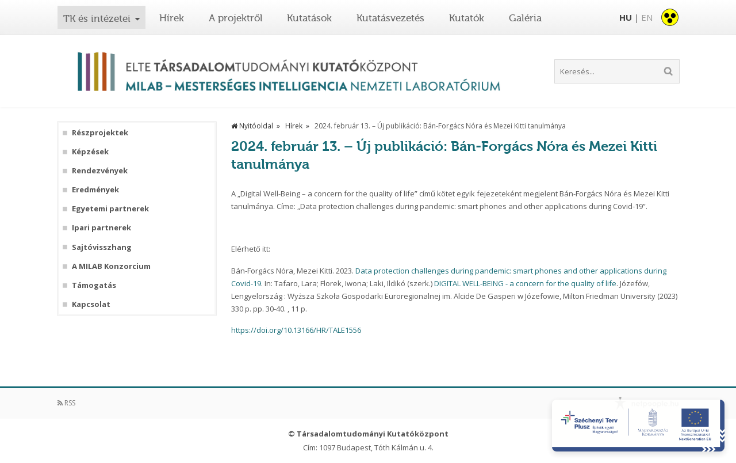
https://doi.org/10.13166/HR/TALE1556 (296, 330)
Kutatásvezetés (390, 18)
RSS (66, 403)
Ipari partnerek (101, 228)
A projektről (236, 18)
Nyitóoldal (252, 126)
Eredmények (95, 190)
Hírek (171, 18)
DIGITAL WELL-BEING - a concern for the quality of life (525, 283)
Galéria (525, 18)
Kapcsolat (91, 304)
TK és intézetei (97, 18)
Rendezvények (100, 171)
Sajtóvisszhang (102, 247)
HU (625, 17)
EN (647, 17)
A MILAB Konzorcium (111, 266)
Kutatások (309, 18)
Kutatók (466, 18)
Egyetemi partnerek (110, 209)
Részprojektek (100, 133)
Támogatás (94, 285)
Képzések (90, 152)
